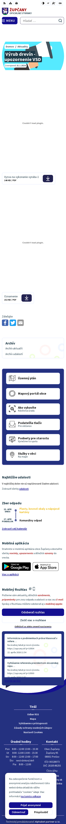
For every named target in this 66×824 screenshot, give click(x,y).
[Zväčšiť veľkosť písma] (53, 3)
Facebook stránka (52, 768)
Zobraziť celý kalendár (14, 513)
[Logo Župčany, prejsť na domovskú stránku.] (33, 11)
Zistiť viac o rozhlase (33, 605)
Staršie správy (12, 665)
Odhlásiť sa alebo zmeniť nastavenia (33, 611)
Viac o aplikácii (10, 559)
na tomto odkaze (31, 796)
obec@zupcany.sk (52, 764)
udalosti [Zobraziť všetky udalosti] (24, 473)
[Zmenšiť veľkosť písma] (48, 3)
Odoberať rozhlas (33, 597)
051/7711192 (52, 760)
